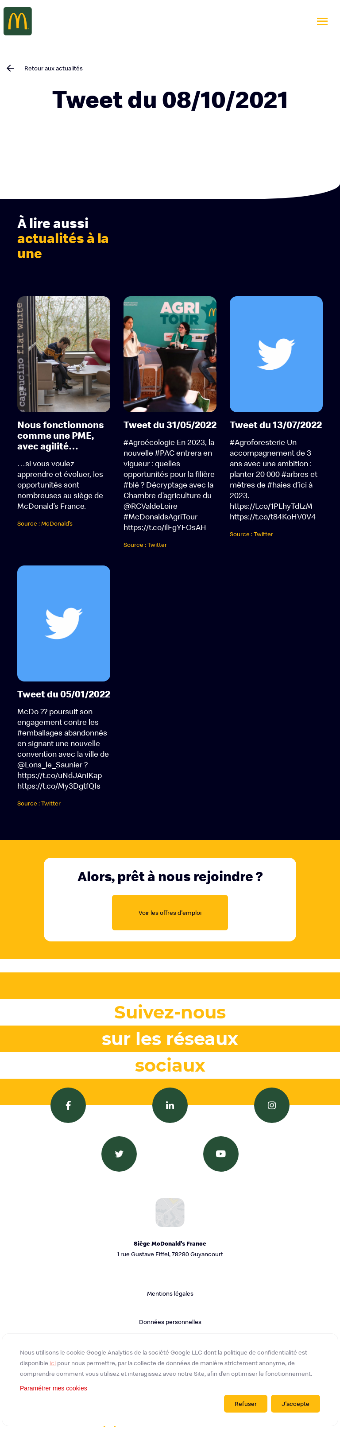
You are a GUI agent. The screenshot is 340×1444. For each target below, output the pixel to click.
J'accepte (295, 1404)
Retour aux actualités (53, 68)
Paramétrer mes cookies (53, 1388)
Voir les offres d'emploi (170, 913)
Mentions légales (170, 1293)
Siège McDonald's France (170, 1249)
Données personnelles (170, 1322)
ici (53, 1363)
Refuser (246, 1404)
